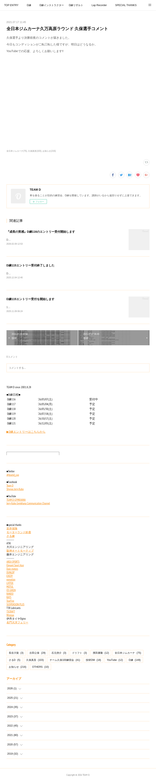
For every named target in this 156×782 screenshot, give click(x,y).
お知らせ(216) (49, 151)
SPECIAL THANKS (126, 5)
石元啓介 (59, 653)
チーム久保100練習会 (65, 660)
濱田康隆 (101, 653)
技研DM (93, 660)
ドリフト (79, 653)
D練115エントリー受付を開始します (30, 299)
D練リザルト (76, 5)
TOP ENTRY (11, 5)
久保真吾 (35, 660)
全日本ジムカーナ (128, 653)
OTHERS (40, 667)
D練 (29, 5)
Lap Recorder (99, 5)
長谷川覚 (16, 653)
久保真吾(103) (34, 151)
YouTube (115, 660)
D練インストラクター (52, 5)
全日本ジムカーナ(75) (16, 151)
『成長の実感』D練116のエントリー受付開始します (40, 231)
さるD (14, 660)
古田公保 (37, 653)
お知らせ (17, 667)
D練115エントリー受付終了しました (30, 265)
